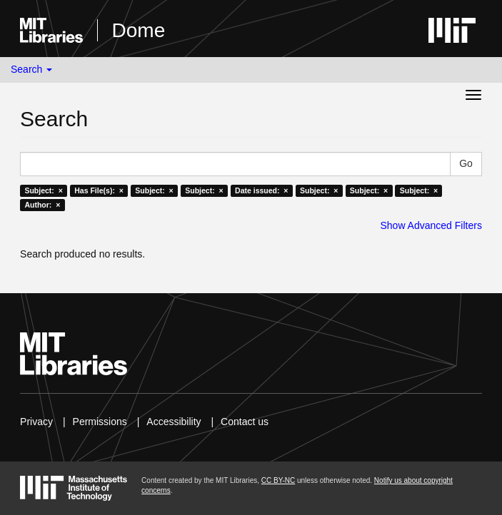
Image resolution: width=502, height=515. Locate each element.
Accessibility (173, 421)
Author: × (42, 204)
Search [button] (31, 69)
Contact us (244, 421)
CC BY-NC (278, 480)
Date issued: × (261, 190)
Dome (139, 30)
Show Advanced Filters (430, 225)
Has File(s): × (99, 190)
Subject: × (43, 190)
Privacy (36, 421)
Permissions (100, 421)
